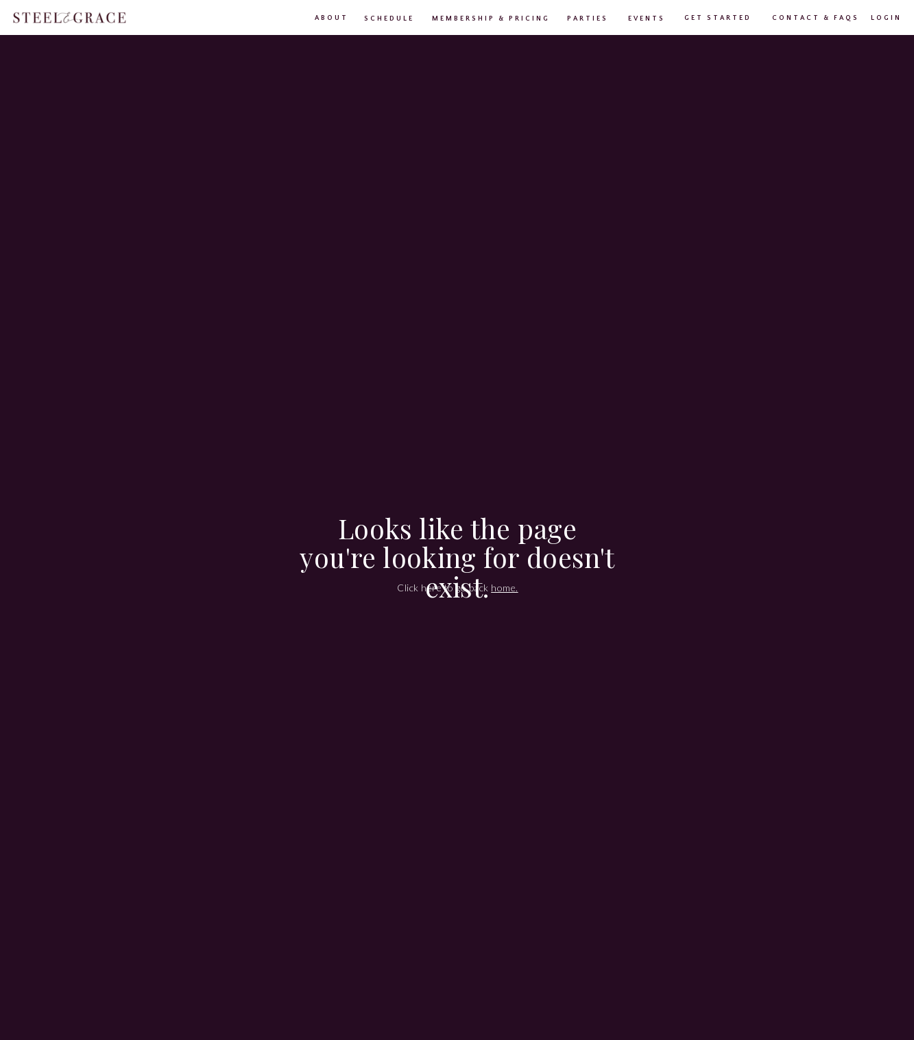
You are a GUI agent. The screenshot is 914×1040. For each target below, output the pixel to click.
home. (504, 587)
